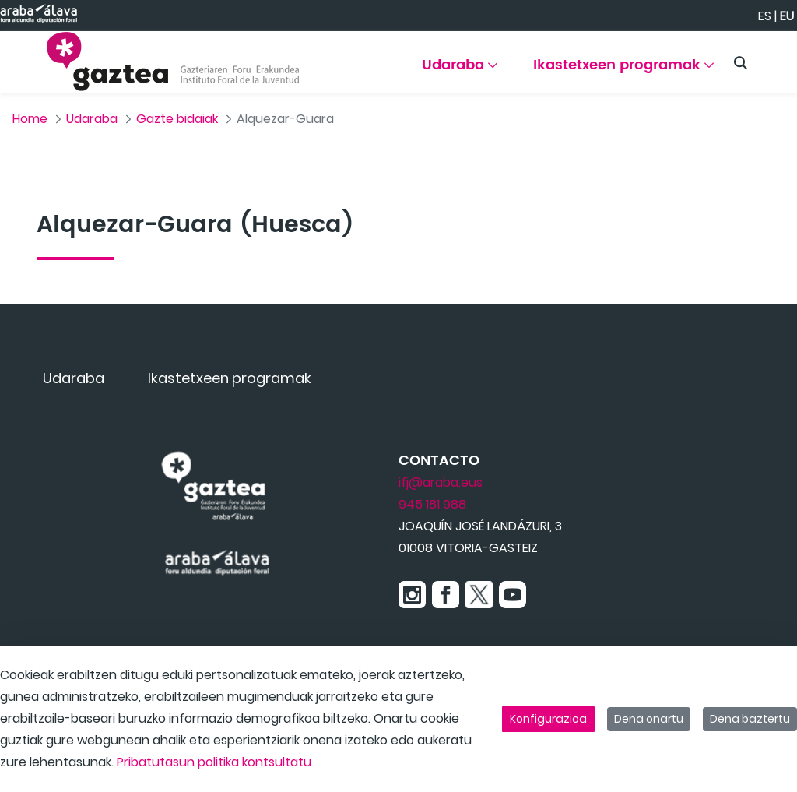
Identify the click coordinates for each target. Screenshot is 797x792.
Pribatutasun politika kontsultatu (214, 762)
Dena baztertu (750, 719)
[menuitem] (460, 70)
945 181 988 (432, 504)
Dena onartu (648, 719)
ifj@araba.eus (440, 482)
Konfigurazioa (548, 719)
